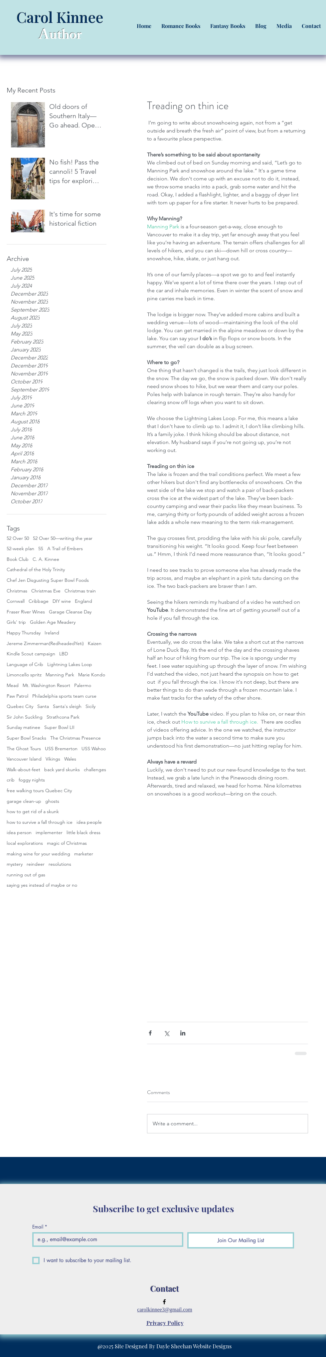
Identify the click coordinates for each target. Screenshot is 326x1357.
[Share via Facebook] (150, 1033)
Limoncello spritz (24, 675)
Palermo (82, 685)
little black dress (83, 832)
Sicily (90, 706)
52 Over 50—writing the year (62, 538)
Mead (13, 685)
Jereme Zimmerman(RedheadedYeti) (45, 643)
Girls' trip (16, 622)
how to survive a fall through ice (40, 822)
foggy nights (32, 780)
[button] (180, 26)
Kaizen (94, 643)
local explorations (25, 843)
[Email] (106, 1239)
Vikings (53, 759)
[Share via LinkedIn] (183, 1033)
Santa (43, 706)
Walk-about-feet (23, 770)
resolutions (60, 864)
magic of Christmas (67, 843)
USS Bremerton (61, 749)
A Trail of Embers (65, 549)
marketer (83, 854)
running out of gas (26, 875)
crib (11, 780)
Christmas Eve (46, 591)
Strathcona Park (63, 717)
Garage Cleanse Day (70, 612)
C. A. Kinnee (46, 559)
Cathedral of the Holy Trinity (36, 569)
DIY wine (62, 601)
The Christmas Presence (75, 738)
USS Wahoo (94, 749)
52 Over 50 (18, 538)
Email (39, 1227)
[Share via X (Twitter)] (166, 1033)
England (83, 601)
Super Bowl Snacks (26, 738)
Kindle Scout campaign (31, 654)
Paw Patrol (17, 696)
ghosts (52, 801)
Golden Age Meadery (53, 622)
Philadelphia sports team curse (64, 696)
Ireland (52, 633)
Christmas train (80, 591)
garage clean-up (24, 801)
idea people (89, 822)
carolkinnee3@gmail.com (164, 1309)
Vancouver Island (24, 759)
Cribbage (39, 601)
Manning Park (60, 675)
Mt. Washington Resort (46, 685)
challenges (95, 770)
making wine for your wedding (38, 854)
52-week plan (20, 549)
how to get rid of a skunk (33, 811)
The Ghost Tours (24, 749)
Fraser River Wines (26, 612)
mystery (15, 864)
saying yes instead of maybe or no (42, 885)
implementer (49, 832)
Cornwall (16, 601)
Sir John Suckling (25, 717)
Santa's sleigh (67, 706)
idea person (19, 832)
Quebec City (20, 706)
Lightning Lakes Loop (69, 664)
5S (40, 549)
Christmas (17, 591)
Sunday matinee (23, 727)
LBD (63, 654)
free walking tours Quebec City (39, 790)
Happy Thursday (24, 633)
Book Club (18, 559)
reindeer (36, 864)
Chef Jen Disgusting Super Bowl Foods (48, 580)
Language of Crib (25, 664)
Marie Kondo (91, 675)
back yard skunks (62, 770)
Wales (70, 759)
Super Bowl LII (59, 727)
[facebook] (164, 1301)
